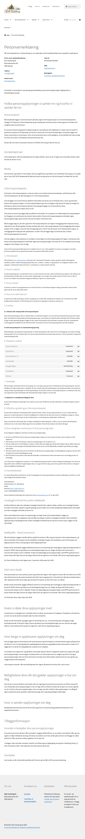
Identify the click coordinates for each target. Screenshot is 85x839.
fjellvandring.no (49, 68)
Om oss (37, 6)
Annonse (7, 27)
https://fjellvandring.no (20, 260)
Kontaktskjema (9, 81)
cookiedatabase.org (42, 495)
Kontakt (27, 794)
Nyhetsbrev (56, 6)
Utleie (6, 20)
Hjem (8, 35)
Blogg (30, 6)
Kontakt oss (46, 6)
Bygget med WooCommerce (30, 827)
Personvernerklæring (11, 827)
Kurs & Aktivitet (20, 20)
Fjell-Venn (46, 20)
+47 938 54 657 (9, 73)
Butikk (34, 20)
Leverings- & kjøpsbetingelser (54, 76)
